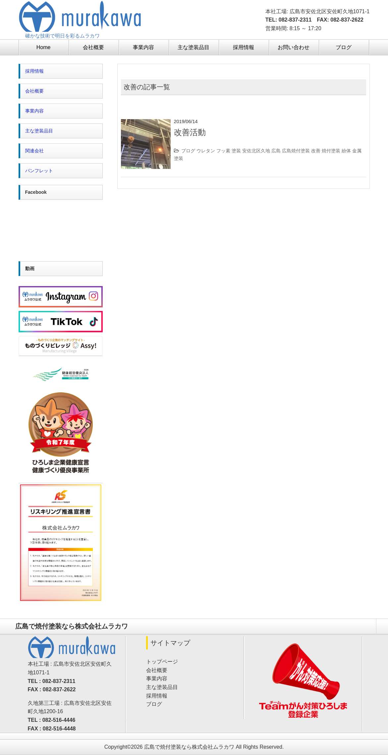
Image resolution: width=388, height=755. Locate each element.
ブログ (344, 47)
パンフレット (39, 170)
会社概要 (93, 47)
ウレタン (205, 150)
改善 (315, 150)
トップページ (162, 661)
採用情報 (243, 47)
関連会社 (34, 150)
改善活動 (190, 132)
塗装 (236, 150)
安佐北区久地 (256, 150)
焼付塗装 (331, 150)
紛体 (346, 150)
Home (43, 47)
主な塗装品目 (193, 47)
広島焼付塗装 (296, 150)
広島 (276, 150)
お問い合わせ (293, 47)
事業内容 (143, 47)
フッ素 (223, 150)
